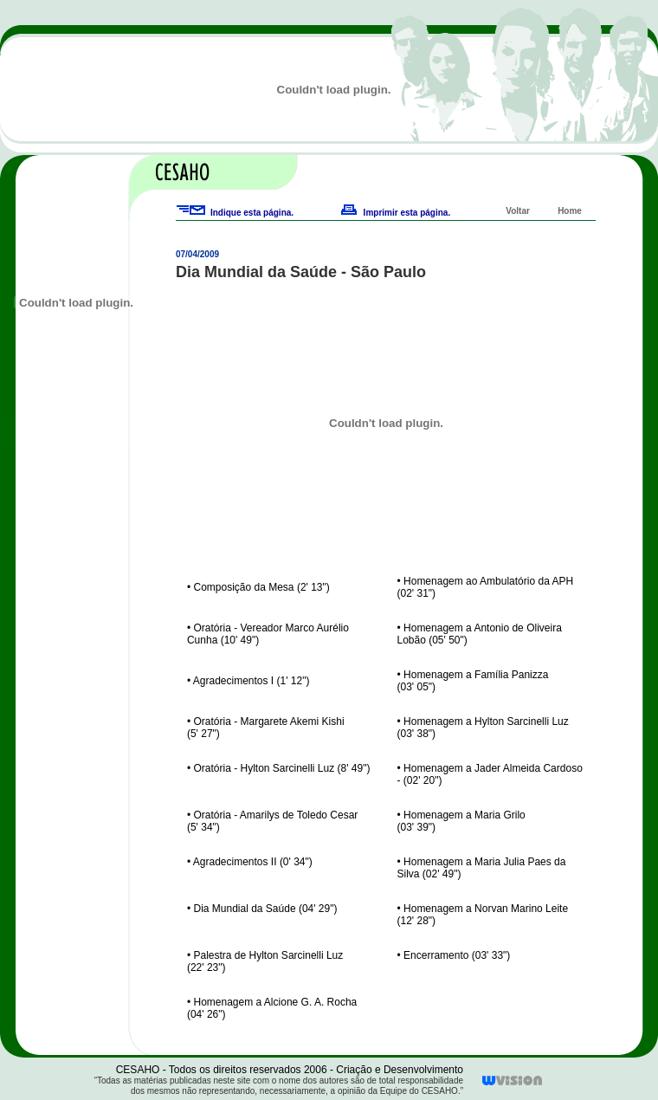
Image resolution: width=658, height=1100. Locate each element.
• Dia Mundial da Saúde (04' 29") (262, 909)
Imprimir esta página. (407, 212)
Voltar (518, 211)
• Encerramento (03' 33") (454, 955)
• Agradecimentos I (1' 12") (248, 681)
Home (570, 211)
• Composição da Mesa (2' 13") (258, 587)
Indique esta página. (252, 212)
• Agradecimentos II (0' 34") (250, 862)
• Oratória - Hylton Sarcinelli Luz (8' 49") (279, 768)
